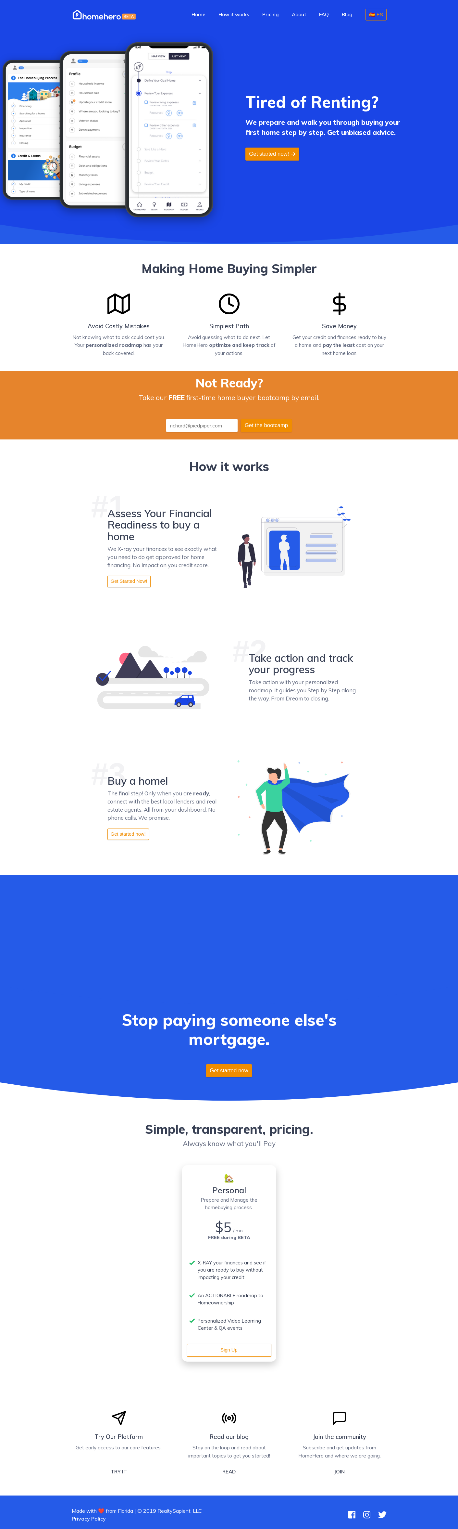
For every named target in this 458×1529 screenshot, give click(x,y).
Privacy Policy (89, 1518)
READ (229, 1472)
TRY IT (119, 1472)
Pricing (270, 14)
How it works (233, 14)
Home (198, 14)
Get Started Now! (129, 581)
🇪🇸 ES (376, 14)
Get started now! (272, 154)
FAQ (324, 14)
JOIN (339, 1472)
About (299, 14)
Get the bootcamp (266, 425)
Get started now (229, 1070)
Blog (347, 14)
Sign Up (228, 1350)
